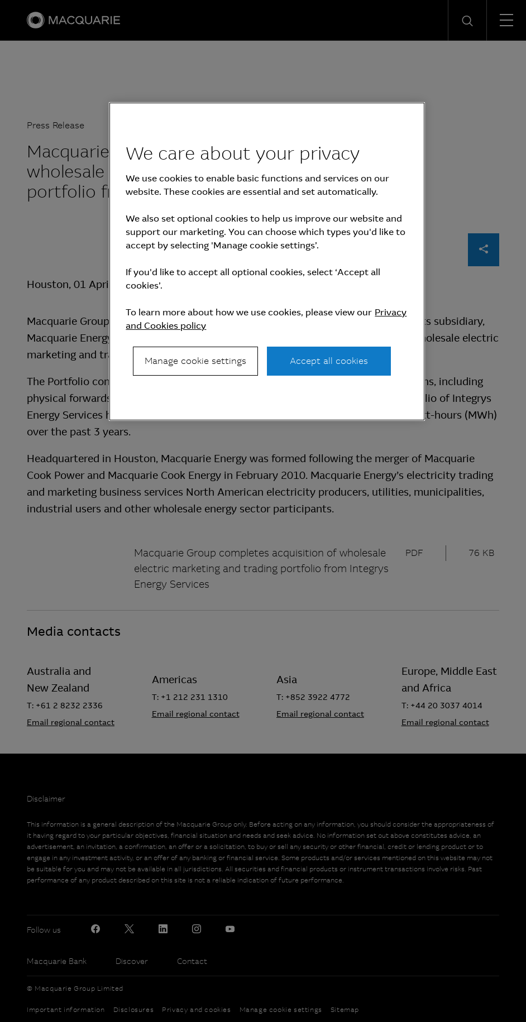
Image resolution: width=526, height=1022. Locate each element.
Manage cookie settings (195, 361)
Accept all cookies (329, 361)
